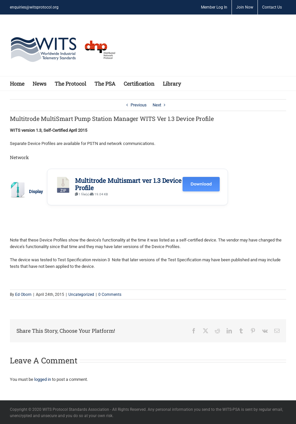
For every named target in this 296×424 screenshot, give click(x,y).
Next (157, 104)
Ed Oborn (23, 294)
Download (201, 184)
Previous (139, 104)
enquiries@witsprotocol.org (34, 7)
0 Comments (109, 294)
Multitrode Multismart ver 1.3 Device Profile (128, 184)
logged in (42, 379)
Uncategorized (81, 294)
